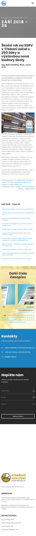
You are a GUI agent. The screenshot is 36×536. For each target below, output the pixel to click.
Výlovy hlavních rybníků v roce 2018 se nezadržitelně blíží (17, 209)
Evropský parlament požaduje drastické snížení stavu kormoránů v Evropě (16, 233)
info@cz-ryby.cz (10, 357)
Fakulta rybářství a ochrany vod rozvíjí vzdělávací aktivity (17, 229)
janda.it (22, 487)
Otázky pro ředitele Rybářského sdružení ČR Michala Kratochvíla (16, 219)
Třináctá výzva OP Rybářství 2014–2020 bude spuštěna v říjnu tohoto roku (17, 224)
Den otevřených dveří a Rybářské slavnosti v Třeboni (16, 258)
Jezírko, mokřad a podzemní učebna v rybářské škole (16, 249)
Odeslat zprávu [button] (18, 416)
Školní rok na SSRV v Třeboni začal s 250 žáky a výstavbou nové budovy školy (18, 244)
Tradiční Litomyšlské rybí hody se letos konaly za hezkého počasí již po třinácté (18, 254)
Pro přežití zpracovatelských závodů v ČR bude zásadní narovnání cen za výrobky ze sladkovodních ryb (17, 182)
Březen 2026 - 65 (18, 307)
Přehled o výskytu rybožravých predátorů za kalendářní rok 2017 (18, 213)
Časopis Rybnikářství (3, 3)
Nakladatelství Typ (23, 505)
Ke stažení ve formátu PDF (11, 310)
